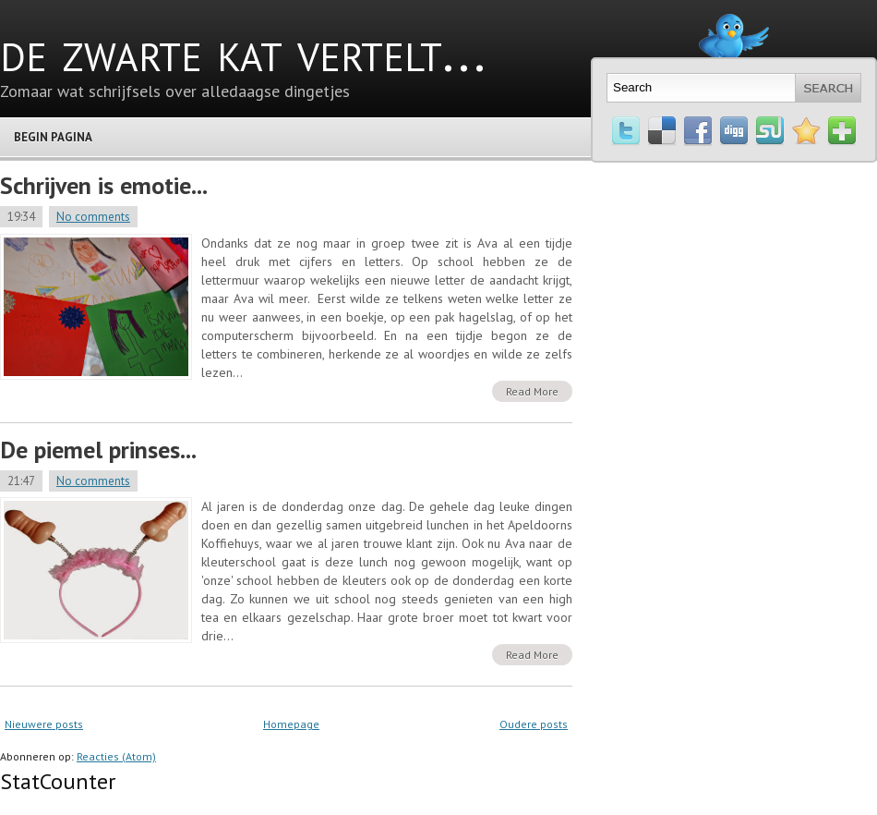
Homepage (291, 724)
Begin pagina (53, 137)
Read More (532, 391)
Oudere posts (533, 724)
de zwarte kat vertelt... (243, 51)
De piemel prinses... (98, 449)
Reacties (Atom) (116, 756)
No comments (93, 217)
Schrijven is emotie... (104, 185)
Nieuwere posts (44, 724)
